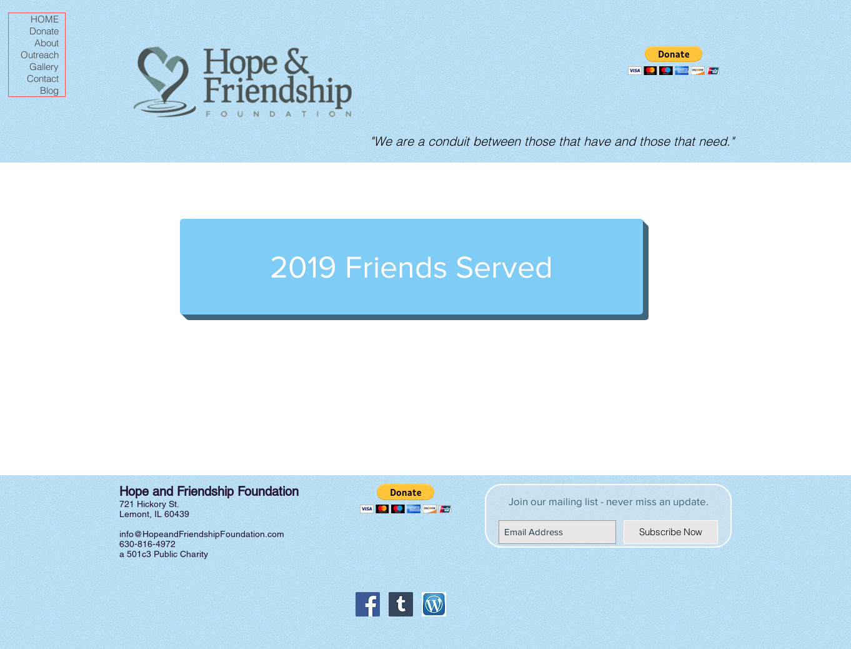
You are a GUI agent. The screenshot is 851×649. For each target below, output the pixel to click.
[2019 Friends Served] (411, 266)
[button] (674, 60)
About (46, 43)
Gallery (44, 67)
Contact (43, 78)
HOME (45, 19)
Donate (44, 31)
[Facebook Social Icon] (368, 604)
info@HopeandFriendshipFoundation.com (201, 534)
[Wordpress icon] (434, 604)
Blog (49, 90)
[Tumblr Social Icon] (401, 604)
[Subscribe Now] (671, 532)
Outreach (40, 55)
